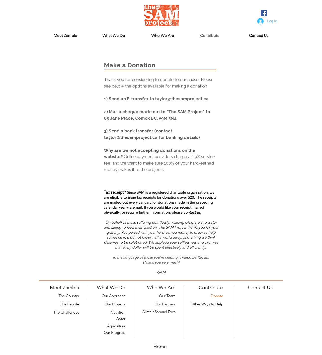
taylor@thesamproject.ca (182, 98)
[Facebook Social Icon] (264, 13)
